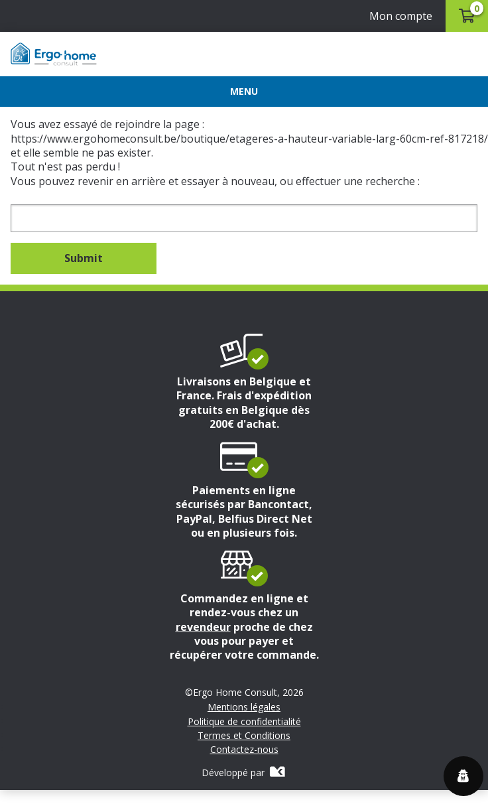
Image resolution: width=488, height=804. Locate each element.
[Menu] (244, 91)
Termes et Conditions (244, 735)
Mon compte (400, 16)
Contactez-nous (244, 749)
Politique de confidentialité (244, 721)
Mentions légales (244, 707)
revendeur (203, 627)
